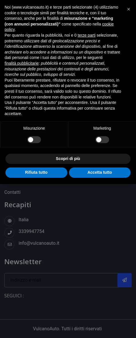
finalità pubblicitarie (22, 63)
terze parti (86, 35)
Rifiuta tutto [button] (36, 172)
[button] (128, 9)
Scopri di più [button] (68, 158)
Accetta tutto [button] (99, 172)
